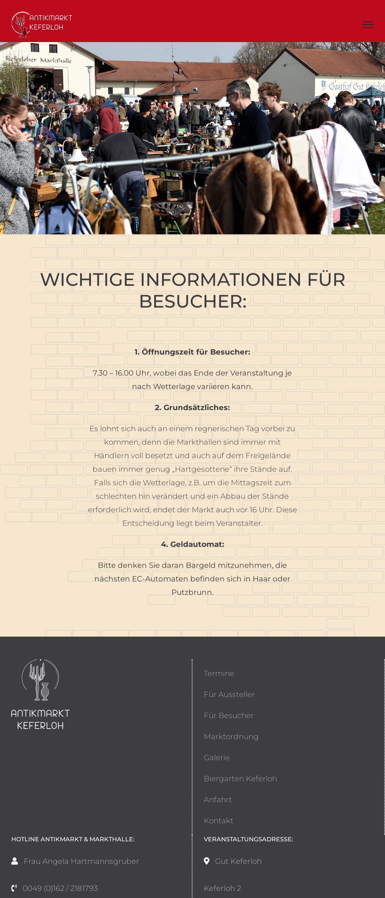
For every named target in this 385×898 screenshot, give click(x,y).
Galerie (217, 757)
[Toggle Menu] (368, 24)
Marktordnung (231, 736)
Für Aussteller (229, 694)
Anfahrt (218, 799)
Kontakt (218, 820)
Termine (219, 673)
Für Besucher (229, 715)
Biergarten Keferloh (240, 778)
